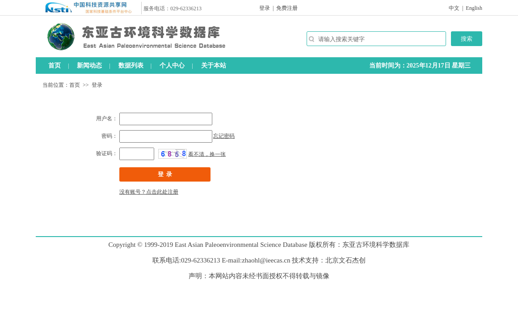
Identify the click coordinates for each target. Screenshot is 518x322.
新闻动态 (89, 65)
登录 (264, 8)
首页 (54, 65)
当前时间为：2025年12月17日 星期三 (420, 65)
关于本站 (213, 65)
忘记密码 (224, 136)
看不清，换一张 (207, 154)
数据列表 (130, 65)
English (474, 8)
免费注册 (287, 8)
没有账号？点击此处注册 (148, 192)
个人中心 (172, 65)
